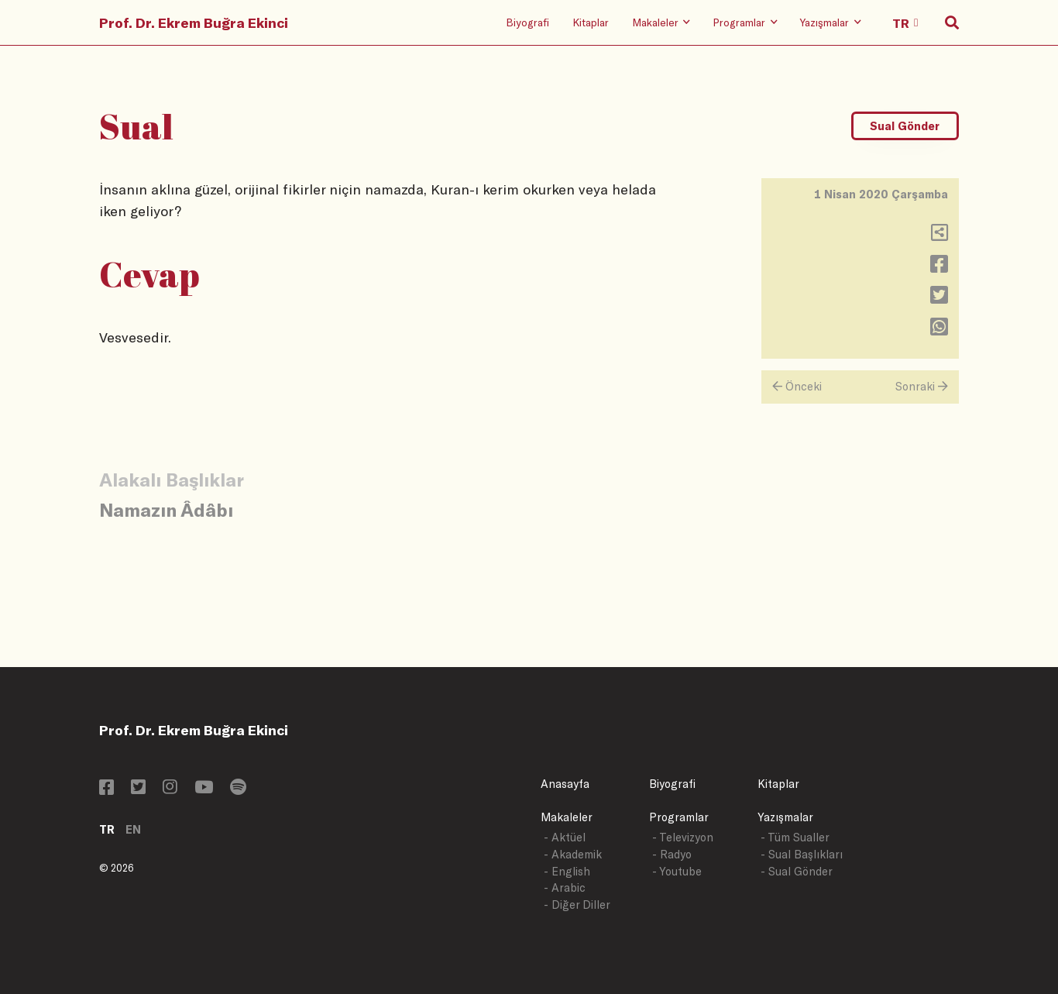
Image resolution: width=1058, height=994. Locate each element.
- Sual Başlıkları (802, 854)
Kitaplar (590, 22)
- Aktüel (565, 837)
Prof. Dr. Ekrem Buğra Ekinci (193, 22)
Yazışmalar (785, 817)
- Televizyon (682, 837)
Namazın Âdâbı (166, 509)
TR (107, 829)
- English (567, 871)
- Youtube (677, 871)
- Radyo (672, 854)
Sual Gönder (904, 125)
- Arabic (565, 887)
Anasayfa (565, 783)
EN (133, 829)
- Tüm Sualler (795, 837)
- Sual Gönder (797, 871)
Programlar (679, 817)
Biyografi (527, 22)
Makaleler (567, 817)
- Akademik (573, 854)
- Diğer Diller (577, 904)
